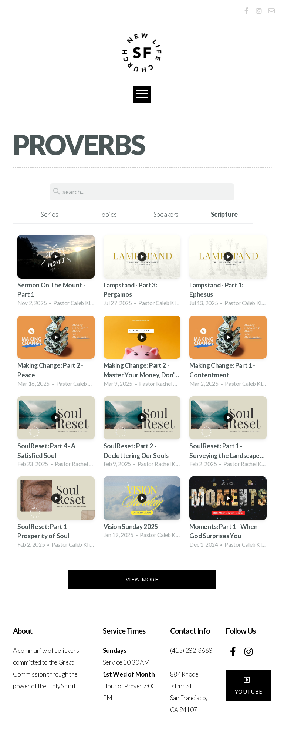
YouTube (248, 687)
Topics (108, 214)
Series (49, 214)
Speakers (166, 214)
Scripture (224, 214)
